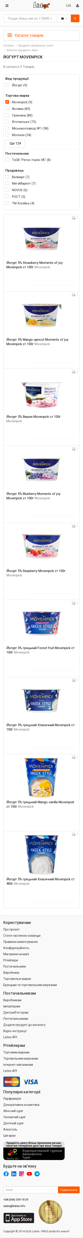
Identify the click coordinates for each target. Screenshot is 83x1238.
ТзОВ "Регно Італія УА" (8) (31, 160)
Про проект (11, 929)
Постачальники (14, 966)
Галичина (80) (22, 115)
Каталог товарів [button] (25, 35)
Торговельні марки (17, 979)
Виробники (11, 972)
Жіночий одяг (13, 1111)
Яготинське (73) (24, 122)
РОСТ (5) (18, 197)
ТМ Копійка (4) (23, 203)
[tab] (41, 35)
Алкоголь (10, 1129)
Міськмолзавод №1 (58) (30, 128)
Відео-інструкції (15, 1031)
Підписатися (68, 1190)
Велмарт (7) (20, 177)
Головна (8, 45)
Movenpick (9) (22, 102)
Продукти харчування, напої (35, 45)
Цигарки (9, 1135)
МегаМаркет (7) (24, 183)
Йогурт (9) (19, 85)
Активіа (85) (21, 109)
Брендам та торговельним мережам (30, 985)
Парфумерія (12, 1098)
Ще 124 (15, 143)
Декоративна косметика (21, 1105)
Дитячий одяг (13, 1123)
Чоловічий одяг (14, 1117)
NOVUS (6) (19, 190)
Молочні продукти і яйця (22, 50)
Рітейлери (10, 960)
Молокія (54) (21, 135)
